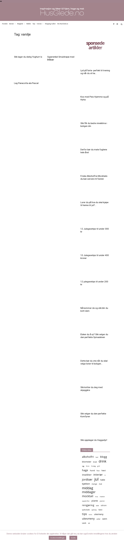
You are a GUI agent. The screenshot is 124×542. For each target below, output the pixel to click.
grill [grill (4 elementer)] (98, 466)
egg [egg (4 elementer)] (83, 466)
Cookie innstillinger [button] (57, 538)
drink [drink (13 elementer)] (102, 461)
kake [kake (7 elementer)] (102, 479)
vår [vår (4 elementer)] (89, 523)
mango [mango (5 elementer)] (94, 484)
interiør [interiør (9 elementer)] (98, 474)
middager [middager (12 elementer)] (89, 492)
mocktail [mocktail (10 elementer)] (87, 496)
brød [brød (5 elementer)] (95, 462)
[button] (121, 24)
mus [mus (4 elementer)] (96, 497)
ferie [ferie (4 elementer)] (87, 466)
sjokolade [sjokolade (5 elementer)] (86, 510)
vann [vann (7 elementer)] (104, 518)
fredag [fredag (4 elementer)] (93, 466)
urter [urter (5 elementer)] (98, 519)
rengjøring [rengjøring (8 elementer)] (88, 505)
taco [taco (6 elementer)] (100, 509)
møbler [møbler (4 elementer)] (102, 497)
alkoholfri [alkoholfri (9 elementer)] (88, 456)
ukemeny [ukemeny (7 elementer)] (98, 514)
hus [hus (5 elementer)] (98, 470)
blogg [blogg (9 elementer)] (103, 456)
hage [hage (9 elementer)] (85, 470)
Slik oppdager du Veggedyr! (93, 440)
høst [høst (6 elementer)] (103, 470)
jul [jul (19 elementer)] (96, 479)
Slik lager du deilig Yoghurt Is (28, 57)
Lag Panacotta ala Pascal (26, 83)
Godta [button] (73, 538)
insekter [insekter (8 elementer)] (87, 474)
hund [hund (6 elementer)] (92, 470)
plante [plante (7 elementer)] (94, 500)
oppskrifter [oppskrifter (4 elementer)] (86, 501)
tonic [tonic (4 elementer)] (90, 514)
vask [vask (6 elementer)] (84, 523)
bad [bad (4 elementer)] (97, 457)
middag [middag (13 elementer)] (87, 488)
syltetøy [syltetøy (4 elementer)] (94, 510)
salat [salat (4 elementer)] (97, 505)
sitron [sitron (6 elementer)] (103, 505)
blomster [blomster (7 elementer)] (86, 461)
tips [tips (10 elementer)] (84, 514)
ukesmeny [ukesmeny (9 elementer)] (88, 518)
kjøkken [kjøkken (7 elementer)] (86, 483)
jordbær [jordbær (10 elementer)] (87, 479)
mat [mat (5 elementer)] (100, 484)
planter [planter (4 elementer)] (102, 501)
